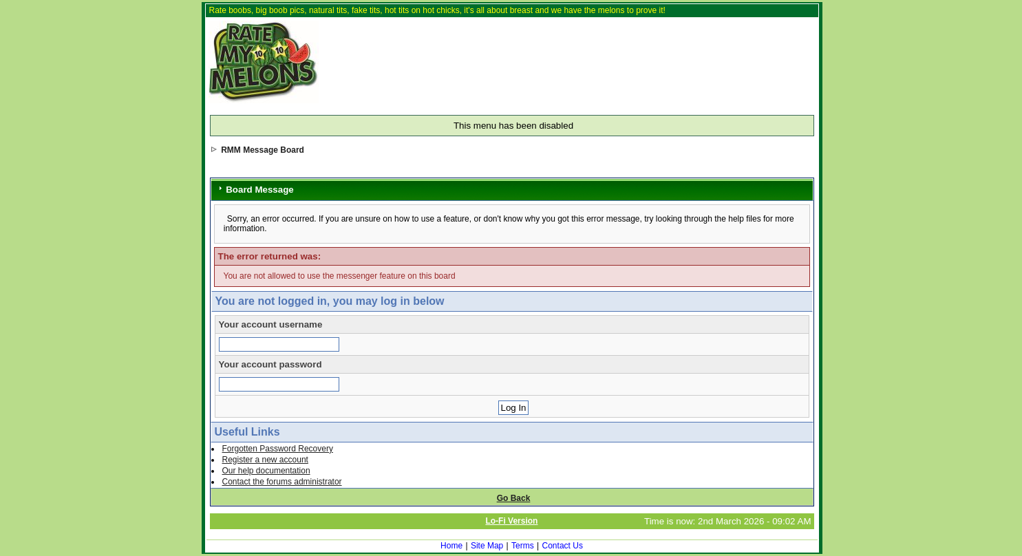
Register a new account (265, 459)
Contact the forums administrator (282, 481)
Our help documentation (266, 470)
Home (451, 545)
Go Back (514, 498)
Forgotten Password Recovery (277, 448)
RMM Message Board (262, 150)
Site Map (487, 545)
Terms (522, 545)
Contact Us (562, 545)
